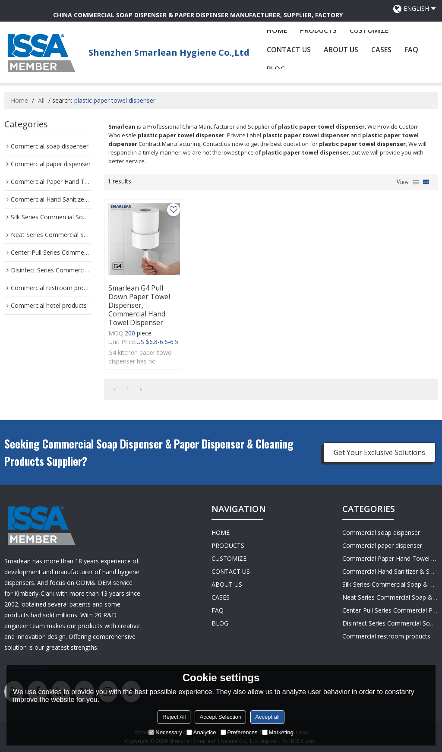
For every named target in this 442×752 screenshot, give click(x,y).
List (415, 182)
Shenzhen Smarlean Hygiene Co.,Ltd (168, 52)
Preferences (239, 732)
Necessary (165, 732)
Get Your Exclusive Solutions (379, 452)
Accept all (267, 717)
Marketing (278, 732)
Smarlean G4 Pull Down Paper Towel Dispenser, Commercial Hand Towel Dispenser (139, 305)
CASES (381, 49)
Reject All (174, 717)
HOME (277, 30)
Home (19, 100)
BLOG (220, 623)
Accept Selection (220, 717)
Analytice (201, 732)
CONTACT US (289, 49)
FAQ (411, 49)
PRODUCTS (318, 30)
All (41, 100)
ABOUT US (341, 49)
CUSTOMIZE (369, 30)
